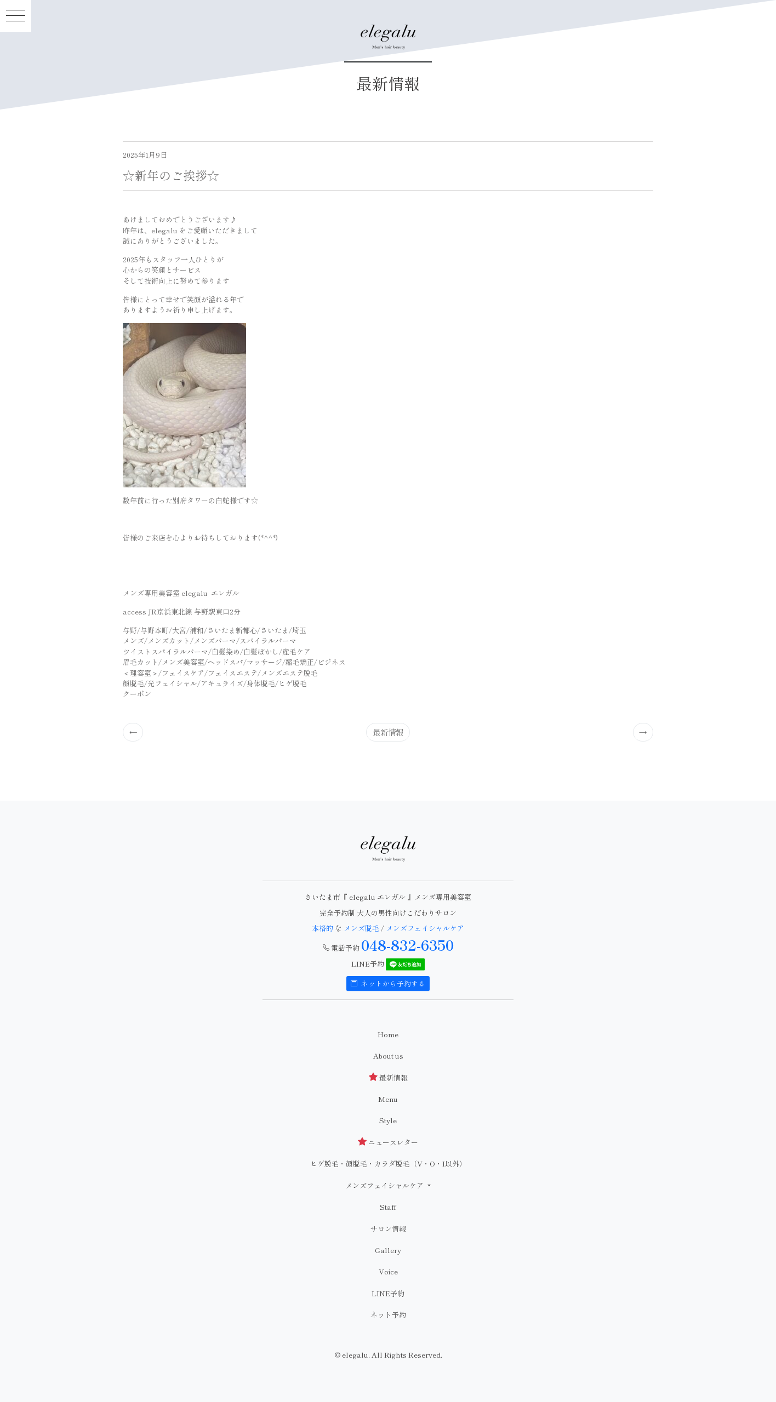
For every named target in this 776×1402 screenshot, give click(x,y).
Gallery (388, 1250)
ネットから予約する (388, 983)
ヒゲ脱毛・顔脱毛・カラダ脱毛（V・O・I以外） (388, 1163)
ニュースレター (388, 1142)
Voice (388, 1271)
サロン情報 (388, 1228)
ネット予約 (388, 1314)
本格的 (323, 928)
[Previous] (133, 732)
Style (388, 1120)
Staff (388, 1207)
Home (388, 1034)
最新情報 (388, 732)
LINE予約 (388, 1293)
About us (388, 1055)
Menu (388, 1099)
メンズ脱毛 (361, 928)
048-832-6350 (407, 945)
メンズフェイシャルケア (425, 928)
